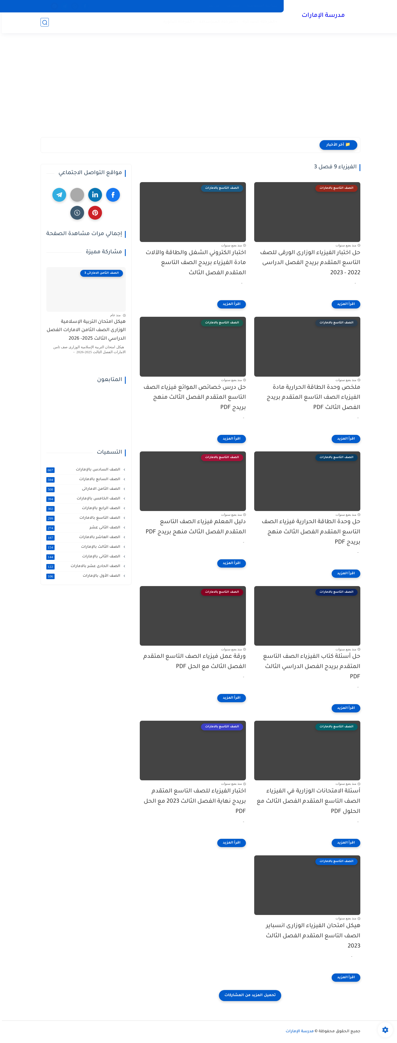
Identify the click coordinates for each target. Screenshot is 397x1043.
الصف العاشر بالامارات (81, 537)
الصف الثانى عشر (81, 527)
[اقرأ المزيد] (344, 304)
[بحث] (43, 22)
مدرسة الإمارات (321, 16)
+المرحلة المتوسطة (217, 22)
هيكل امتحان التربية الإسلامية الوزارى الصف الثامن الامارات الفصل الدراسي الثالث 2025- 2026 (84, 331)
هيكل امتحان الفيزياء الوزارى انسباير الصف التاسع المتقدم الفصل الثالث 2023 (311, 936)
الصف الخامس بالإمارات (81, 498)
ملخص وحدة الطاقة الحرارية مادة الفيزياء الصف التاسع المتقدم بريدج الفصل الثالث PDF (311, 398)
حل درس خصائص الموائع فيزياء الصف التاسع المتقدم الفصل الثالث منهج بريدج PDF (192, 398)
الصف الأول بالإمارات (81, 576)
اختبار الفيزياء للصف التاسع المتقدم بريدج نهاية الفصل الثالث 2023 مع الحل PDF (193, 801)
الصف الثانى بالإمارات (81, 556)
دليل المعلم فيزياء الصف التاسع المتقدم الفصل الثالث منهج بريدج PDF (194, 527)
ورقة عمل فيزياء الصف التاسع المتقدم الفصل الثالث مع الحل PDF (192, 662)
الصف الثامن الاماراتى (81, 489)
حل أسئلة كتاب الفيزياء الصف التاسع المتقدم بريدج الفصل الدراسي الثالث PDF (309, 667)
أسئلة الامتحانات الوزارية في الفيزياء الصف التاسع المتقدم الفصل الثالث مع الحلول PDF (306, 801)
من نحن (211, 6)
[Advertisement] (198, 87)
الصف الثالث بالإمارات (81, 547)
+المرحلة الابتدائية (258, 22)
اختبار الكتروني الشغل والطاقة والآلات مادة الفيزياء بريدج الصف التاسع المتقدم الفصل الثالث (194, 263)
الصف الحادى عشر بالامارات (81, 566)
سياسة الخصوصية (260, 6)
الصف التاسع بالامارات (81, 518)
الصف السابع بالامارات (81, 479)
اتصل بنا (231, 6)
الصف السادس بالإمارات (81, 469)
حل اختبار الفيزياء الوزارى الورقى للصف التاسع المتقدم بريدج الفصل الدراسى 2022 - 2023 (308, 263)
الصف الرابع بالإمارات (81, 508)
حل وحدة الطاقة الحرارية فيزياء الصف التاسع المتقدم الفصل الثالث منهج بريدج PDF (309, 532)
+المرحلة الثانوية (177, 22)
